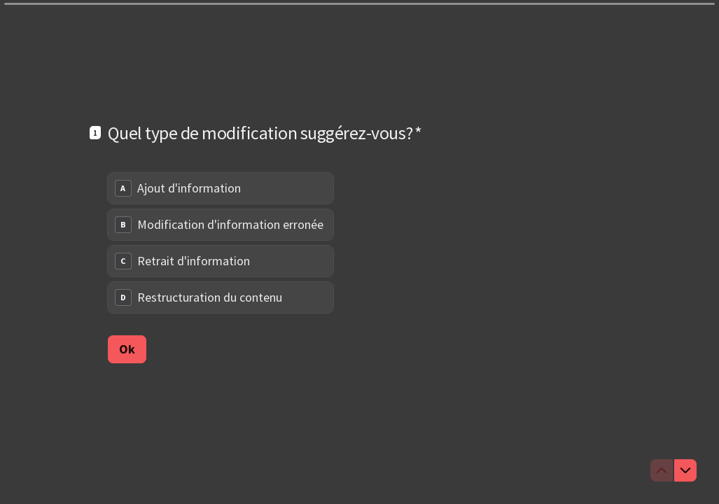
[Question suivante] (685, 470)
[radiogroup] (220, 243)
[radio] (220, 188)
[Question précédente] (661, 470)
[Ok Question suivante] (127, 349)
